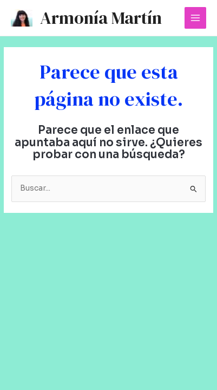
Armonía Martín (101, 18)
